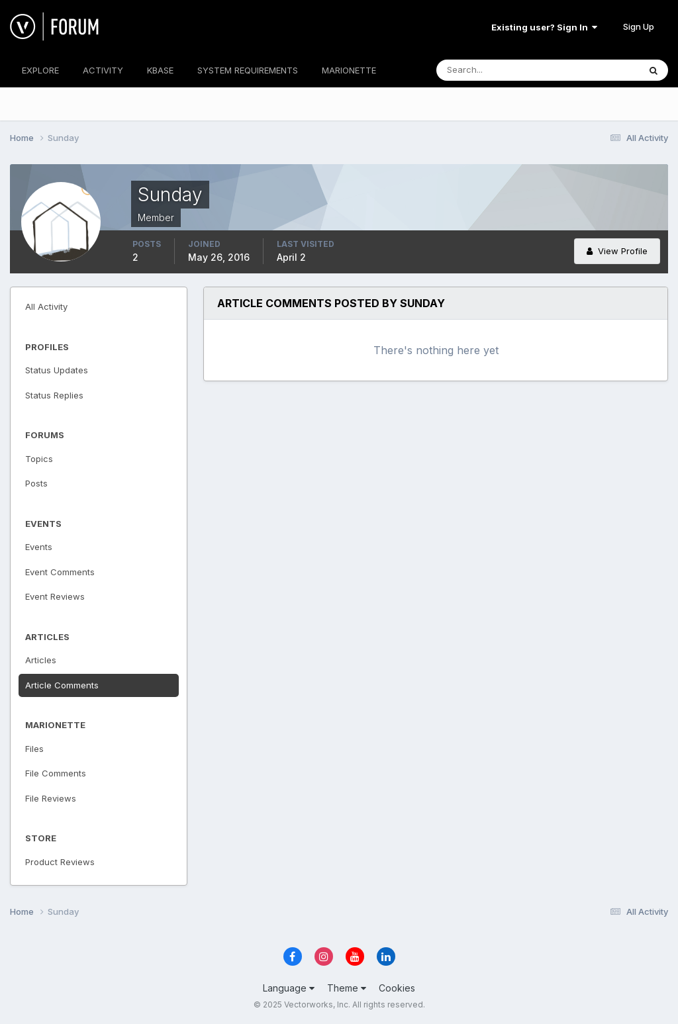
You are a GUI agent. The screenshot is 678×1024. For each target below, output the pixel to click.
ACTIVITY (103, 70)
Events (38, 546)
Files (34, 748)
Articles (40, 660)
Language (289, 988)
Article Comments (62, 685)
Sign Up (638, 26)
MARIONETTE (349, 70)
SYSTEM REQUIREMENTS (247, 70)
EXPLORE (40, 70)
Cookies (397, 988)
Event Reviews (55, 596)
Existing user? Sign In (544, 27)
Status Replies (54, 395)
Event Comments (60, 572)
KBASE (160, 70)
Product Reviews (60, 862)
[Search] (494, 70)
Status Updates (56, 370)
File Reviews (50, 798)
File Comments (55, 773)
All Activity (46, 306)
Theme (346, 988)
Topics (39, 458)
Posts (36, 483)
